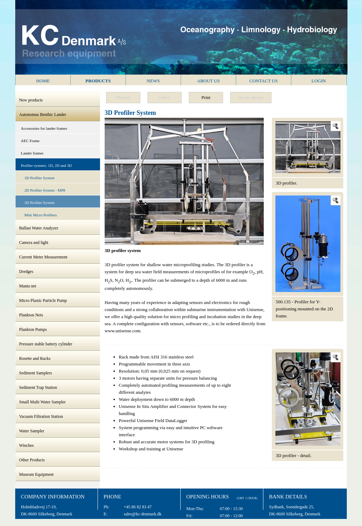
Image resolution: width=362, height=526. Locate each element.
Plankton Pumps (33, 329)
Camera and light (33, 242)
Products (98, 80)
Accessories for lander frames (44, 128)
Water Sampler (31, 430)
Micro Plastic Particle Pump (43, 300)
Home (42, 80)
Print (206, 97)
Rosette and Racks (35, 358)
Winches (26, 445)
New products (31, 100)
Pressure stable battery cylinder (45, 343)
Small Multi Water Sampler (42, 401)
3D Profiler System (39, 202)
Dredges (26, 271)
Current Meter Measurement (43, 257)
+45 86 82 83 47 (138, 506)
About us (208, 80)
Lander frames (32, 153)
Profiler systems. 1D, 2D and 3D (46, 165)
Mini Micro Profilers (40, 215)
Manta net (27, 286)
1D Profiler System (39, 178)
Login (318, 80)
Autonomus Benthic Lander (42, 114)
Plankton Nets (31, 314)
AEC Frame (30, 141)
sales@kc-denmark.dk (143, 514)
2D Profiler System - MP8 (44, 190)
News (153, 80)
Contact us (264, 80)
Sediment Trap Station (38, 387)
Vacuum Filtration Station (41, 416)
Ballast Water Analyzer (38, 228)
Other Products (32, 459)
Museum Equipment (36, 474)
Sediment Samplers (35, 372)
